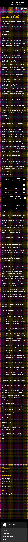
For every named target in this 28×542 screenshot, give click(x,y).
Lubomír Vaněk (17, 3)
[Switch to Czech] (16, 8)
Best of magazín (7, 494)
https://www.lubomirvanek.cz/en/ (11, 41)
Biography (6, 533)
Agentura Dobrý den (8, 481)
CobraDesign (6, 479)
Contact (5, 530)
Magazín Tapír (6, 484)
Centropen (5, 471)
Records (5, 539)
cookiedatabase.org (10, 436)
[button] (25, 8)
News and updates (9, 536)
